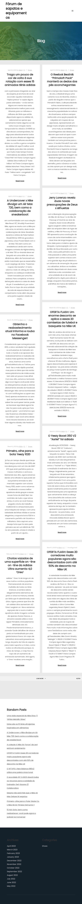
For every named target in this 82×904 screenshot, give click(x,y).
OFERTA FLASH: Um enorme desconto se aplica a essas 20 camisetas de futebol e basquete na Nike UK (62, 319)
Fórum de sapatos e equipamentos (16, 11)
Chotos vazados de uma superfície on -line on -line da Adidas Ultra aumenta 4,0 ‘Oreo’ (20, 565)
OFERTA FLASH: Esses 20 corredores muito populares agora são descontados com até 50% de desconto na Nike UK (62, 560)
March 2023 (12, 849)
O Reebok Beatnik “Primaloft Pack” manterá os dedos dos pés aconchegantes (62, 80)
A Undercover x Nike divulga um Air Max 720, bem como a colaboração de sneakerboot (20, 207)
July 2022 (11, 878)
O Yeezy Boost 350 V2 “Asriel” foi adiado (62, 437)
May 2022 (11, 886)
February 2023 (13, 853)
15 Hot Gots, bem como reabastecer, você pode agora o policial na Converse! (21, 813)
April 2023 (11, 846)
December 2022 (14, 860)
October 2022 (13, 868)
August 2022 (12, 875)
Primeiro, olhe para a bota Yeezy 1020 (20, 452)
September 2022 (14, 871)
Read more (20, 181)
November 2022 (14, 864)
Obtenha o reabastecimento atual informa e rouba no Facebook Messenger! (20, 331)
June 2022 (11, 882)
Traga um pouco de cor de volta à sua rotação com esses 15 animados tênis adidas (20, 80)
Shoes (30, 70)
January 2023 (13, 857)
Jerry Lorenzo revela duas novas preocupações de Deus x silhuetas (62, 203)
